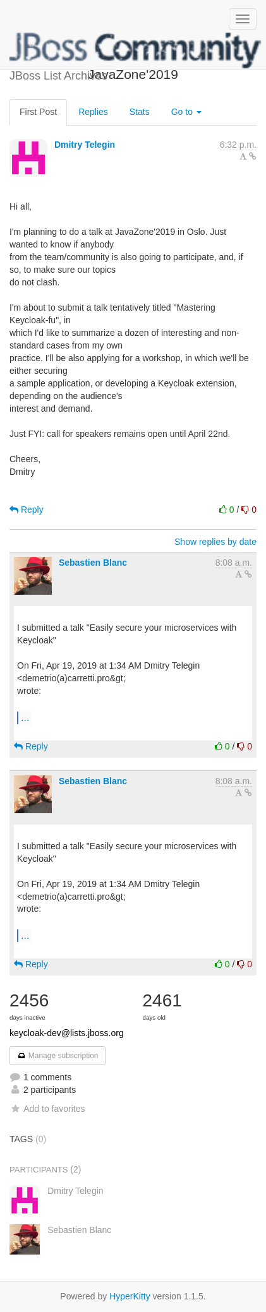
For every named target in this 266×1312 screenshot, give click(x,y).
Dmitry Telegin (84, 145)
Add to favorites (47, 1109)
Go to (186, 112)
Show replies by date (215, 542)
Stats (140, 112)
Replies (93, 112)
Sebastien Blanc (93, 563)
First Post (38, 112)
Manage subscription (57, 1055)
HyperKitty (129, 1296)
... (25, 717)
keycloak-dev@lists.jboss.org (66, 1033)
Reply (26, 509)
